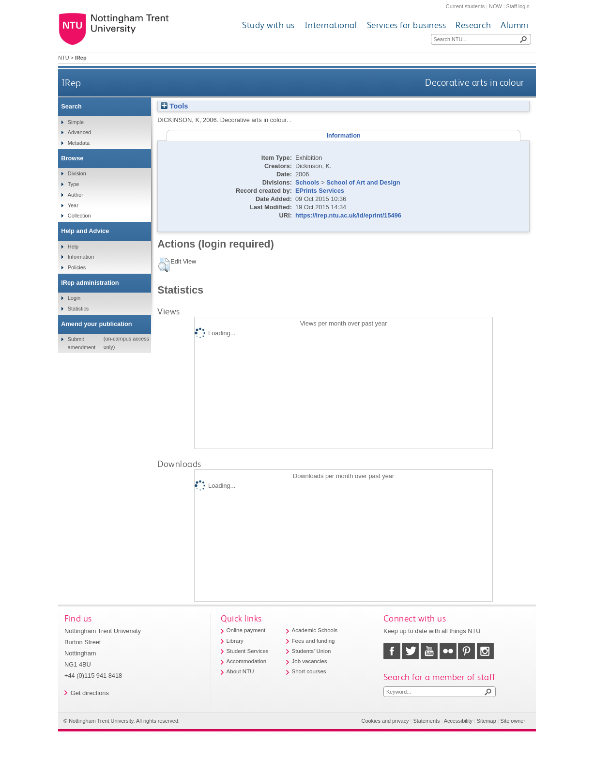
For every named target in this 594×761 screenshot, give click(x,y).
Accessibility (458, 721)
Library (235, 641)
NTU (63, 58)
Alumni (514, 25)
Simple (76, 122)
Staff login (518, 6)
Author (75, 195)
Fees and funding (313, 641)
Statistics (78, 308)
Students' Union (311, 651)
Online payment (246, 630)
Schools (307, 182)
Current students (465, 6)
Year (73, 205)
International (331, 25)
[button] (163, 265)
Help (73, 246)
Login (74, 298)
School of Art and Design (363, 182)
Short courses (309, 671)
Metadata (79, 143)
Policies (77, 267)
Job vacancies (309, 661)
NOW (495, 6)
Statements (426, 721)
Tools (174, 106)
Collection (79, 215)
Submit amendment (81, 343)
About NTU (240, 671)
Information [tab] (343, 135)
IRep (71, 83)
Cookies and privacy (385, 721)
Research (473, 25)
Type (73, 184)
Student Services (248, 651)
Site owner (513, 721)
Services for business (406, 25)
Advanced (79, 132)
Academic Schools (315, 630)
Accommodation (247, 661)
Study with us (268, 25)
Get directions (90, 693)
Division (77, 173)
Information (81, 257)
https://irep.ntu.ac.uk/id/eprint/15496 (348, 215)
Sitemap (486, 721)
